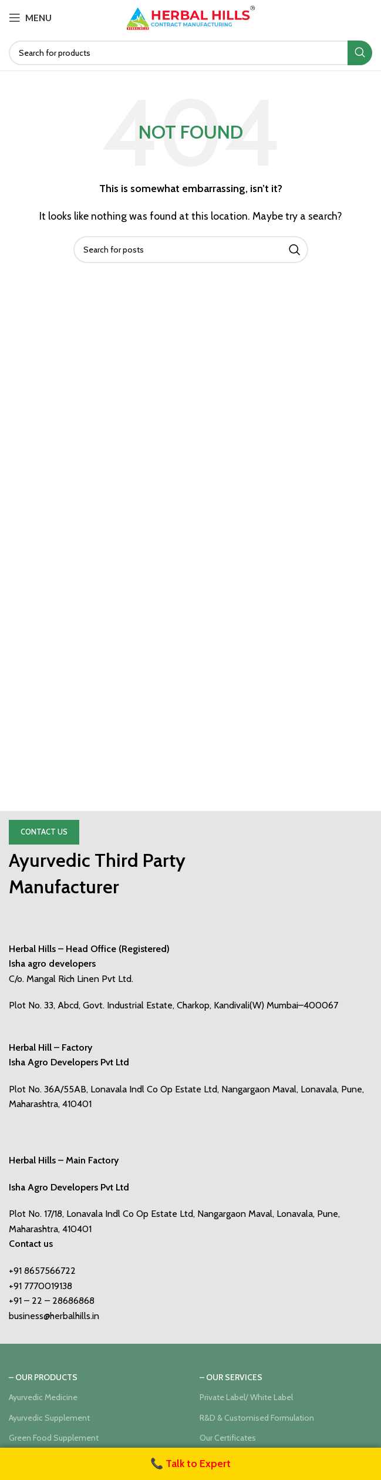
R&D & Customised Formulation (257, 1417)
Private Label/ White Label (246, 1397)
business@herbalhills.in (54, 1315)
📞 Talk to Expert (190, 1463)
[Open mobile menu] (30, 17)
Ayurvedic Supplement (49, 1417)
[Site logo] (190, 16)
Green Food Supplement (54, 1437)
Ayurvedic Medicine (43, 1397)
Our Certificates (228, 1437)
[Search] (190, 53)
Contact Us (44, 831)
